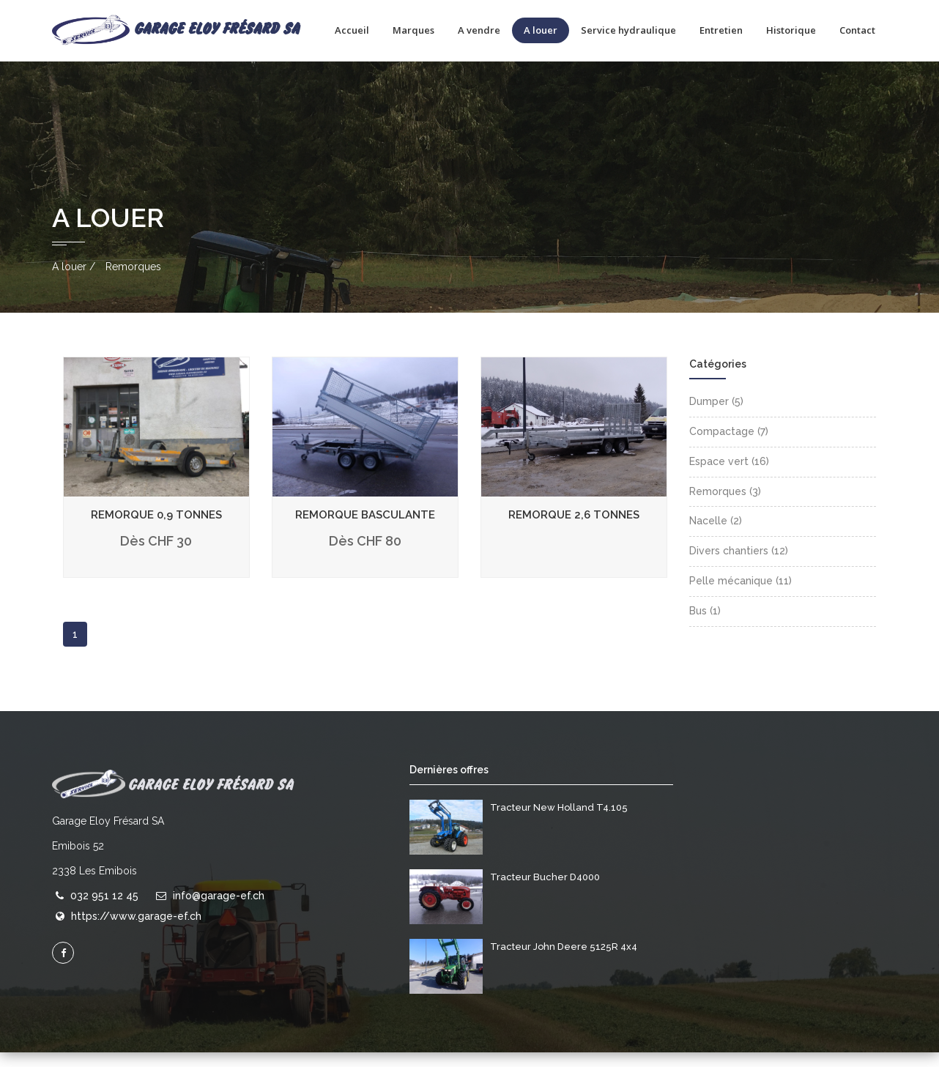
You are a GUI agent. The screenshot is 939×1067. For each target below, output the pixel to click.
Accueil (352, 30)
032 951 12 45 (104, 910)
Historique (791, 30)
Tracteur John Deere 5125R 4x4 (563, 961)
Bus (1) (705, 625)
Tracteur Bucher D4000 (545, 891)
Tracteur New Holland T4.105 (559, 822)
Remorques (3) (725, 506)
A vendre (479, 30)
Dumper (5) (716, 417)
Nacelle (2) (715, 536)
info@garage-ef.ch (218, 910)
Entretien (721, 30)
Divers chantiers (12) (738, 566)
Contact (857, 30)
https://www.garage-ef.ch (136, 931)
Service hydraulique (628, 30)
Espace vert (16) (729, 476)
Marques (413, 30)
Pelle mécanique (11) (740, 596)
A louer (540, 30)
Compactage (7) (728, 447)
